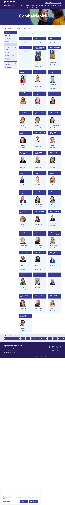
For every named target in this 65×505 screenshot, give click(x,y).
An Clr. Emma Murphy (23, 274)
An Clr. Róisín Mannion (53, 93)
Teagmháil (53, 5)
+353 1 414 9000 (8, 350)
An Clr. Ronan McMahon (23, 153)
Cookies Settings (55, 350)
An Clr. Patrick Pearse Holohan (39, 233)
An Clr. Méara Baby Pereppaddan (40, 48)
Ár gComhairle (17, 28)
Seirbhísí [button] (60, 5)
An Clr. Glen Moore (40, 132)
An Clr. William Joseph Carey (24, 192)
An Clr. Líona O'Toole (38, 192)
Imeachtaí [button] (47, 5)
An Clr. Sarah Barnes (23, 133)
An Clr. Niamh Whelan (53, 296)
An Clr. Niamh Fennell (23, 93)
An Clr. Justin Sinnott (53, 72)
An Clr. (21, 38)
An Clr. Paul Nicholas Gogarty (54, 233)
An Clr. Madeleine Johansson (39, 212)
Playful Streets (32, 6)
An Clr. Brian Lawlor (53, 133)
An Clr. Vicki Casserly (53, 173)
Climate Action (27, 6)
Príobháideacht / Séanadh (22, 356)
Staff (43, 356)
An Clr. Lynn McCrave (23, 212)
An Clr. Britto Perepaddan (23, 316)
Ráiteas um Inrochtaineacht (52, 356)
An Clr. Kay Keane (24, 252)
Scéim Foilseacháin (10, 356)
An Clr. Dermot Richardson (54, 253)
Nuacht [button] (41, 5)
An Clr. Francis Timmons (53, 274)
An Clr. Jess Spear (40, 252)
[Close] (38, 499)
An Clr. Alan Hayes (55, 47)
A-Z (36, 6)
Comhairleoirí (27, 28)
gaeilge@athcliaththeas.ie (10, 352)
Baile (21, 5)
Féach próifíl (30, 33)
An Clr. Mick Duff (54, 211)
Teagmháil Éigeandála (35, 356)
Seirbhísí (10, 28)
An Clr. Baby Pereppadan (23, 113)
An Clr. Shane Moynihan (38, 153)
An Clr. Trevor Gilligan (38, 173)
